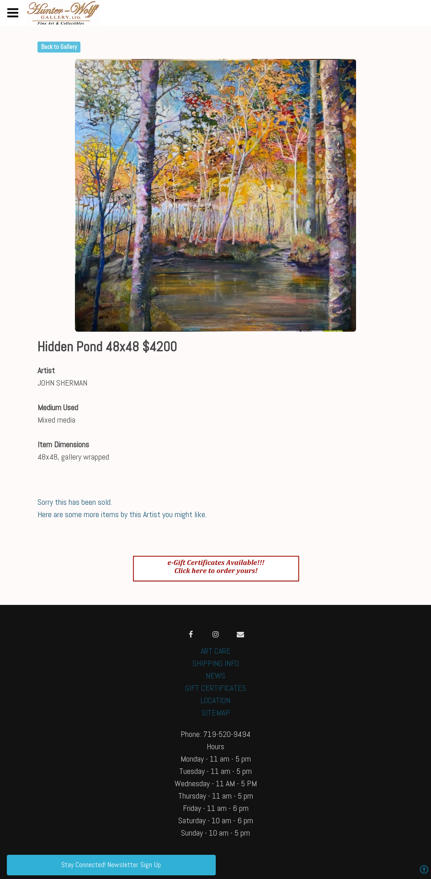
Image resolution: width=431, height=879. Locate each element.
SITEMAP (216, 712)
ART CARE (216, 651)
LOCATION (215, 700)
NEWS (215, 675)
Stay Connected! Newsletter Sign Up (111, 864)
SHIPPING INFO (215, 663)
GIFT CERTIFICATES (215, 688)
